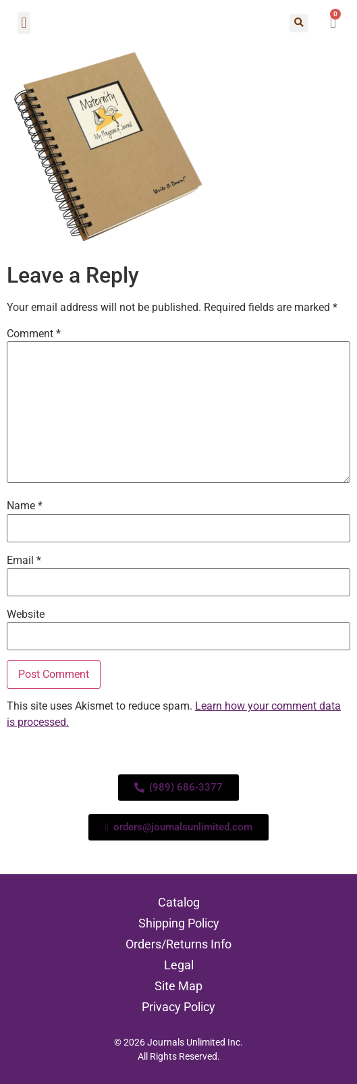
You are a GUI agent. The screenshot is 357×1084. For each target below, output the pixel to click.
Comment (34, 334)
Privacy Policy (178, 1007)
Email (24, 560)
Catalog (179, 902)
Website (26, 614)
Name (25, 506)
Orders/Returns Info (178, 944)
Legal (179, 965)
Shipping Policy (178, 923)
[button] (24, 23)
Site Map (178, 986)
